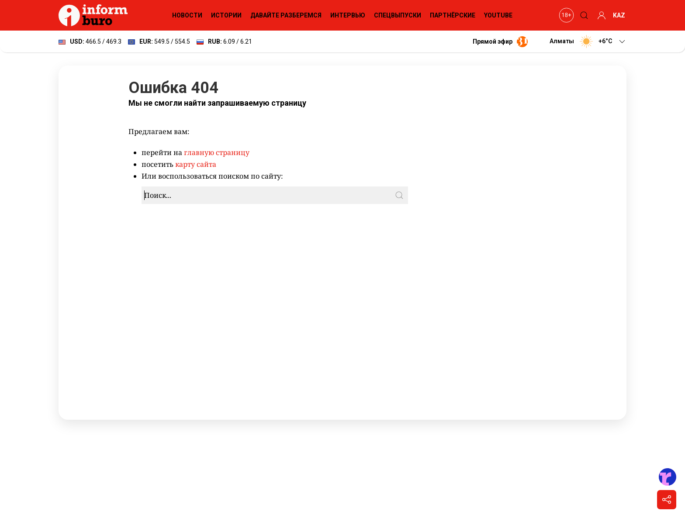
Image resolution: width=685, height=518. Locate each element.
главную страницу (216, 152)
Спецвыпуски (397, 15)
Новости (187, 15)
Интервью (347, 15)
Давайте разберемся (286, 15)
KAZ (619, 15)
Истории (226, 15)
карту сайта (195, 164)
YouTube (498, 15)
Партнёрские (452, 15)
